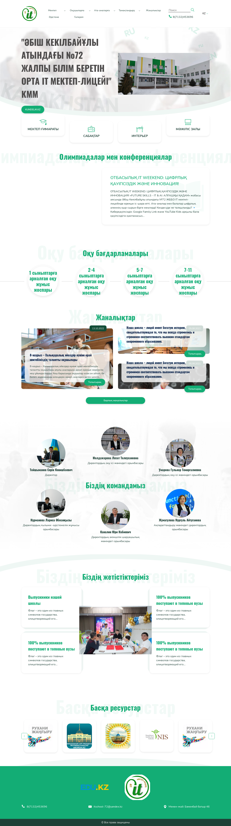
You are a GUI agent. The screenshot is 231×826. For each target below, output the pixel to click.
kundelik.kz (32, 109)
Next (212, 736)
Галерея (78, 17)
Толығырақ (94, 382)
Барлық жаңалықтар (116, 400)
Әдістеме (54, 17)
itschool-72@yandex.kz (105, 807)
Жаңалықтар (153, 10)
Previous (24, 736)
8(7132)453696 (34, 807)
